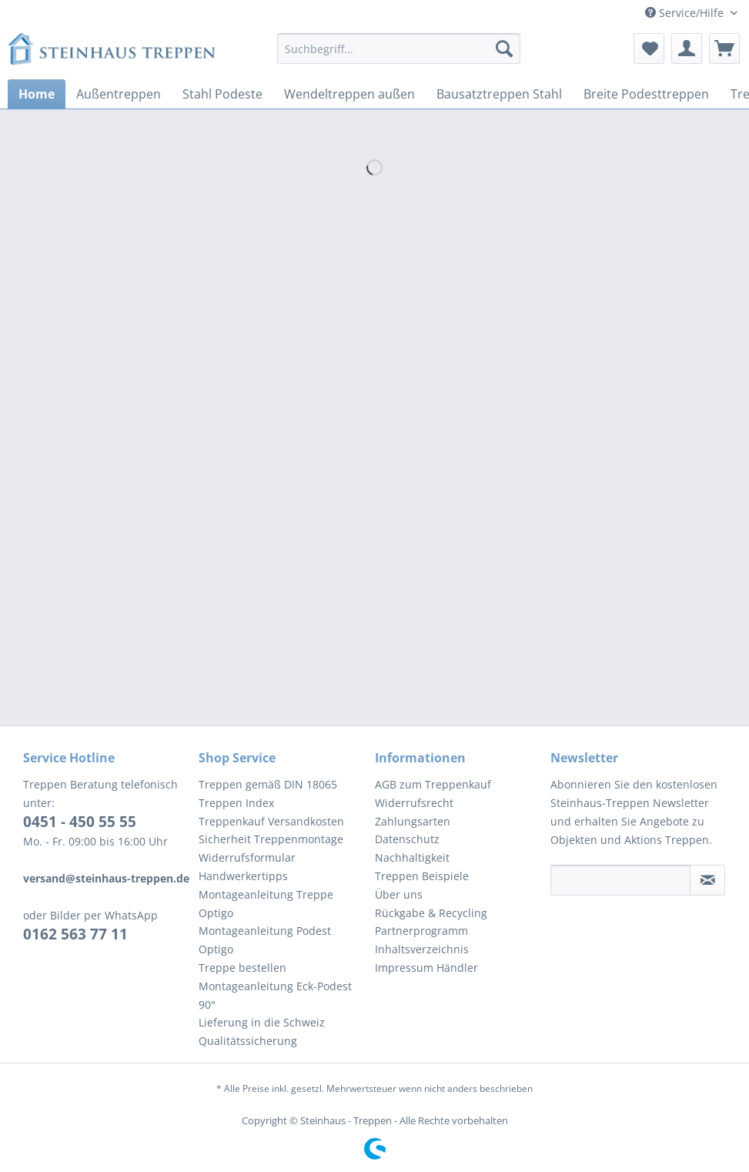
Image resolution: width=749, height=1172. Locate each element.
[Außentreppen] (118, 94)
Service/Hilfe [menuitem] (686, 12)
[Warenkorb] (724, 48)
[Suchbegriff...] (398, 48)
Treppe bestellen (242, 967)
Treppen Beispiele (422, 876)
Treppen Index (236, 802)
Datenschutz (407, 839)
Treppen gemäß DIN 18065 (268, 784)
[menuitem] (398, 56)
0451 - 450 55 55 (79, 822)
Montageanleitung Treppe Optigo (266, 903)
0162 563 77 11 (75, 934)
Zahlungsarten (412, 821)
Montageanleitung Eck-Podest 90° (275, 995)
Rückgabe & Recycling (431, 913)
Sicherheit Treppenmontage (271, 839)
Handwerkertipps (243, 876)
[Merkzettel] (649, 48)
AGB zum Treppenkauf (433, 784)
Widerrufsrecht (414, 802)
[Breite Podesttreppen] (646, 94)
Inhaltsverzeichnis (422, 949)
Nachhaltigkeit (412, 857)
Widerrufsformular (247, 857)
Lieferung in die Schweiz (262, 1022)
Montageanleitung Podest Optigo (265, 939)
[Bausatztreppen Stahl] (499, 94)
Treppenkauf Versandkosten (271, 821)
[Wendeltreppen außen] (349, 94)
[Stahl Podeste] (222, 94)
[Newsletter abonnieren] (707, 880)
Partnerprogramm (421, 930)
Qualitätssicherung (248, 1040)
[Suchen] (504, 48)
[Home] (36, 94)
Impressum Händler (426, 967)
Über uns (399, 894)
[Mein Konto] (686, 48)
